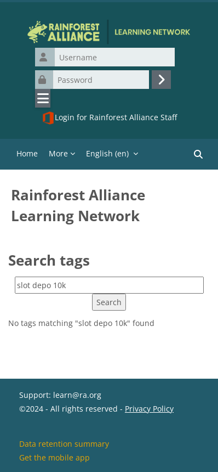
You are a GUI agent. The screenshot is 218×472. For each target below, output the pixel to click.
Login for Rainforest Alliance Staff (109, 118)
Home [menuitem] (27, 153)
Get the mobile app (54, 457)
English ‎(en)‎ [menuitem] (107, 153)
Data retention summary (64, 444)
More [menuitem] (58, 153)
